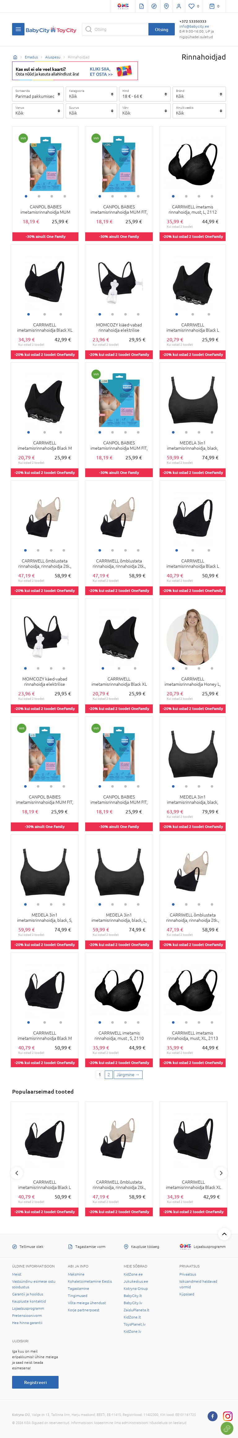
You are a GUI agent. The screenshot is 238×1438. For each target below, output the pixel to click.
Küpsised (186, 1294)
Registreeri (35, 1382)
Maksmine (76, 1274)
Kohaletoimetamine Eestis (90, 1281)
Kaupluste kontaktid (29, 1301)
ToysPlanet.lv (135, 1324)
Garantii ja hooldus (27, 1294)
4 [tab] (65, 196)
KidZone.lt (132, 1317)
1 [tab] (26, 196)
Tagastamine (78, 1288)
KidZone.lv (132, 1331)
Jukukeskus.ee (136, 1281)
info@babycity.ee (194, 26)
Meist (16, 1274)
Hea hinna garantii (27, 1323)
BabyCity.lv (133, 1303)
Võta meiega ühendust (87, 1303)
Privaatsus (187, 1274)
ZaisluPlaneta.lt (136, 1310)
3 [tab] (52, 196)
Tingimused (77, 1296)
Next (221, 1173)
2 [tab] (39, 196)
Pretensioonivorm (27, 1315)
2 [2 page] (109, 1074)
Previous (17, 1173)
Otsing (161, 29)
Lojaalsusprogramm (28, 1308)
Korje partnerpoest (83, 1310)
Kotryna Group (136, 1288)
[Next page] (128, 1075)
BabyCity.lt (133, 1296)
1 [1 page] (100, 1074)
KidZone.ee (133, 1274)
